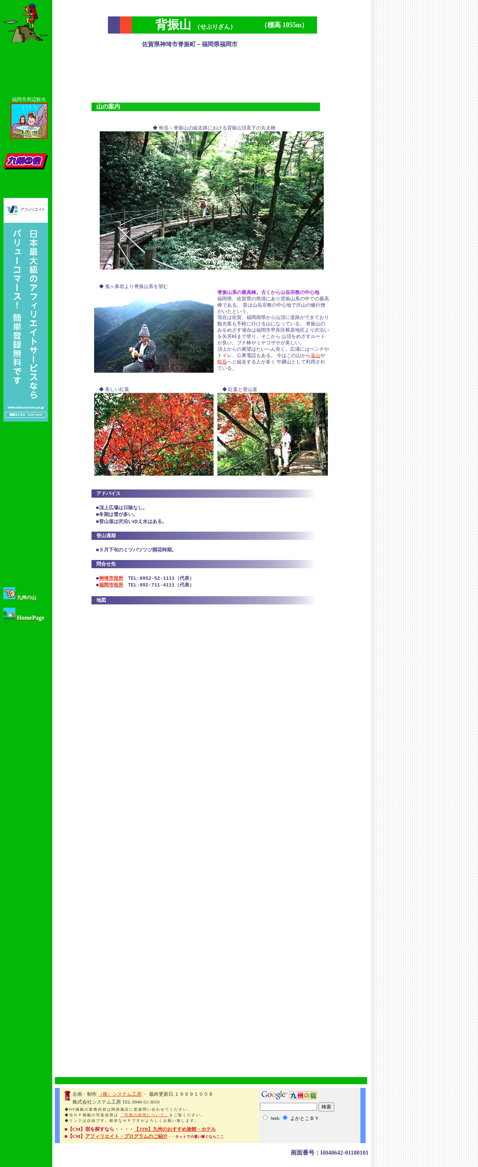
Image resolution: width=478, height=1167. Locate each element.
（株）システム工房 (120, 1095)
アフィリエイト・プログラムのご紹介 (126, 1137)
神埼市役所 (111, 579)
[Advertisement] (212, 73)
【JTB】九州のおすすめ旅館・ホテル (175, 1130)
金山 (315, 356)
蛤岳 (222, 362)
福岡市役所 (111, 586)
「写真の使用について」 (144, 1116)
